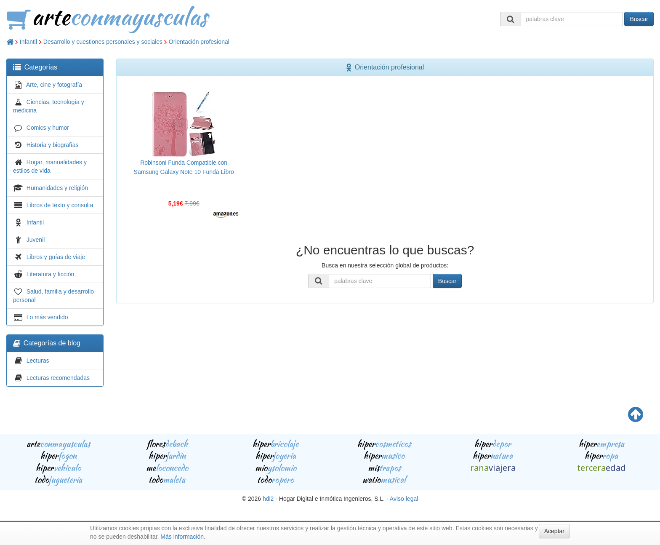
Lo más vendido (47, 317)
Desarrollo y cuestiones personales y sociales (102, 41)
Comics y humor (48, 127)
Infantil (28, 41)
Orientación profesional (199, 41)
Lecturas (38, 360)
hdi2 (268, 498)
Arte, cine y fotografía (54, 84)
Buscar (639, 19)
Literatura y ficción (51, 274)
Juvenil (36, 239)
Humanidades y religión (57, 187)
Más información (182, 536)
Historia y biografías (53, 145)
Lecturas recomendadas (58, 377)
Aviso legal (404, 498)
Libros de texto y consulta (60, 205)
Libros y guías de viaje (56, 257)
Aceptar (554, 531)
